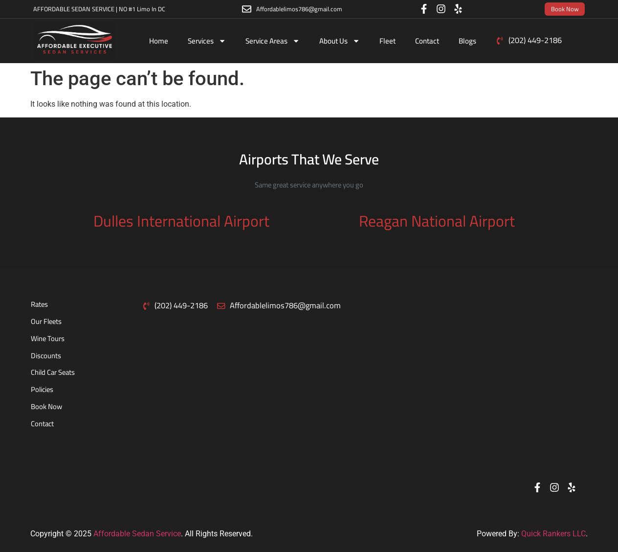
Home (158, 41)
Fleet (387, 41)
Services (207, 40)
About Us (339, 40)
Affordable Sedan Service (137, 533)
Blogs (467, 41)
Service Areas (272, 40)
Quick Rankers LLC (553, 533)
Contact (427, 41)
